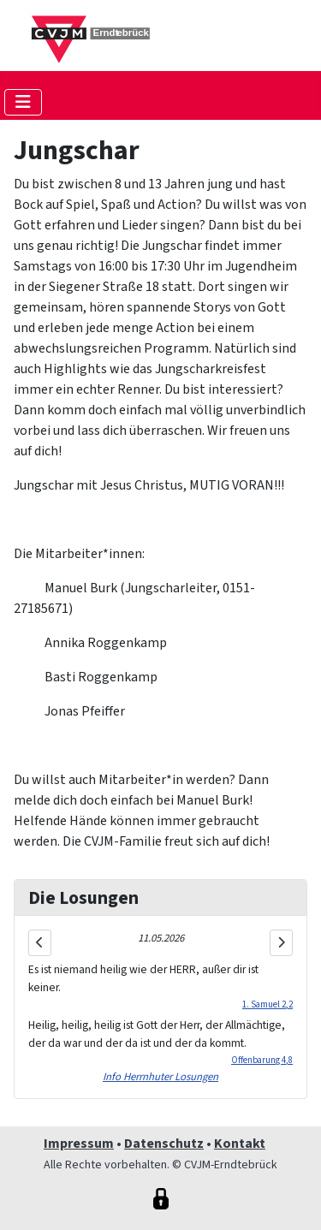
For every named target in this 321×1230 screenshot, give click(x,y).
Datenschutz (164, 1143)
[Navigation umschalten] (23, 102)
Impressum (79, 1143)
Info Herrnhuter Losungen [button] (160, 1076)
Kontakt (239, 1143)
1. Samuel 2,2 (267, 1004)
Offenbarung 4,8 (262, 1060)
